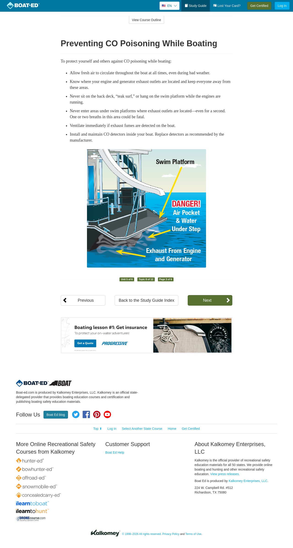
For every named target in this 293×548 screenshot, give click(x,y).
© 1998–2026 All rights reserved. (142, 534)
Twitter (75, 414)
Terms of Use (193, 534)
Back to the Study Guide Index (146, 300)
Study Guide (195, 6)
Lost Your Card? (226, 6)
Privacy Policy (170, 534)
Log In (282, 6)
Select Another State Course (142, 428)
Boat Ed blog (55, 414)
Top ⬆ (97, 428)
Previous (86, 300)
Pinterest (96, 414)
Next (207, 300)
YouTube (107, 414)
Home (172, 428)
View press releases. (225, 474)
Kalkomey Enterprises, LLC (248, 481)
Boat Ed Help (114, 452)
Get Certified (259, 6)
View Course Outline (146, 20)
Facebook (86, 414)
